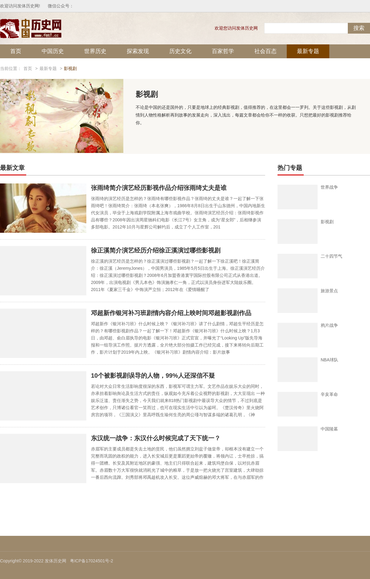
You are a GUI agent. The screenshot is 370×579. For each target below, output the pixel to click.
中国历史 (53, 51)
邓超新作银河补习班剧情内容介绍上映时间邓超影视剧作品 (171, 313)
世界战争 (329, 187)
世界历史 (95, 51)
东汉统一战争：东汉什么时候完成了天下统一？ (155, 438)
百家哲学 (223, 51)
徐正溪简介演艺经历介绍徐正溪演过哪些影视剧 (155, 250)
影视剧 (327, 221)
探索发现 (138, 51)
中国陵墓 (329, 428)
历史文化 (180, 51)
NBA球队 (329, 359)
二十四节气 (331, 256)
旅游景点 (329, 290)
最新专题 (308, 51)
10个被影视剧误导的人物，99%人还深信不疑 (153, 375)
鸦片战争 (329, 325)
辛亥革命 (329, 394)
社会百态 (265, 51)
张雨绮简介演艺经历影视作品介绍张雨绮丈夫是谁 (159, 187)
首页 (15, 51)
